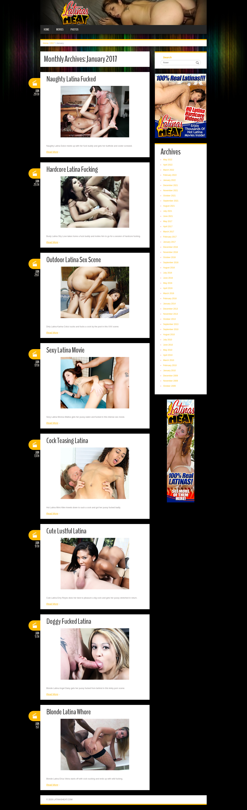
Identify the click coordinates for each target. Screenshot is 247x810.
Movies (59, 29)
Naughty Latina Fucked (71, 79)
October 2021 (169, 196)
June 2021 (168, 216)
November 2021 (170, 190)
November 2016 (170, 252)
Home (46, 29)
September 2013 (171, 324)
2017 (52, 43)
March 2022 (168, 170)
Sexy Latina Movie (65, 350)
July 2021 (167, 211)
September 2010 (171, 329)
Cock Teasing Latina (67, 440)
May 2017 (168, 221)
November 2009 (170, 381)
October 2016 (169, 257)
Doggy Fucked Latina (69, 621)
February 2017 (170, 237)
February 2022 (170, 175)
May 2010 (168, 350)
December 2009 (170, 376)
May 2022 (168, 160)
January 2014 (169, 304)
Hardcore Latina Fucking (72, 169)
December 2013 (170, 309)
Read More (52, 152)
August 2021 (169, 206)
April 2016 (168, 288)
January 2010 (169, 371)
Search (167, 57)
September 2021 (171, 201)
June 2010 (168, 345)
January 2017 (169, 242)
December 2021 (170, 185)
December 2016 (170, 247)
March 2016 (168, 293)
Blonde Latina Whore (68, 712)
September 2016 (171, 262)
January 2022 (169, 180)
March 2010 (168, 360)
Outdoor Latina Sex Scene (74, 259)
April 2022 (168, 165)
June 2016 (168, 278)
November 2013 (170, 314)
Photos (74, 29)
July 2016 (167, 273)
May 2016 (168, 283)
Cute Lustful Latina (66, 531)
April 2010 (168, 355)
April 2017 (168, 226)
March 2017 (168, 232)
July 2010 (167, 340)
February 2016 (170, 298)
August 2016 (169, 268)
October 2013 (169, 319)
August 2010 (169, 334)
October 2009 (169, 386)
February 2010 (170, 365)
